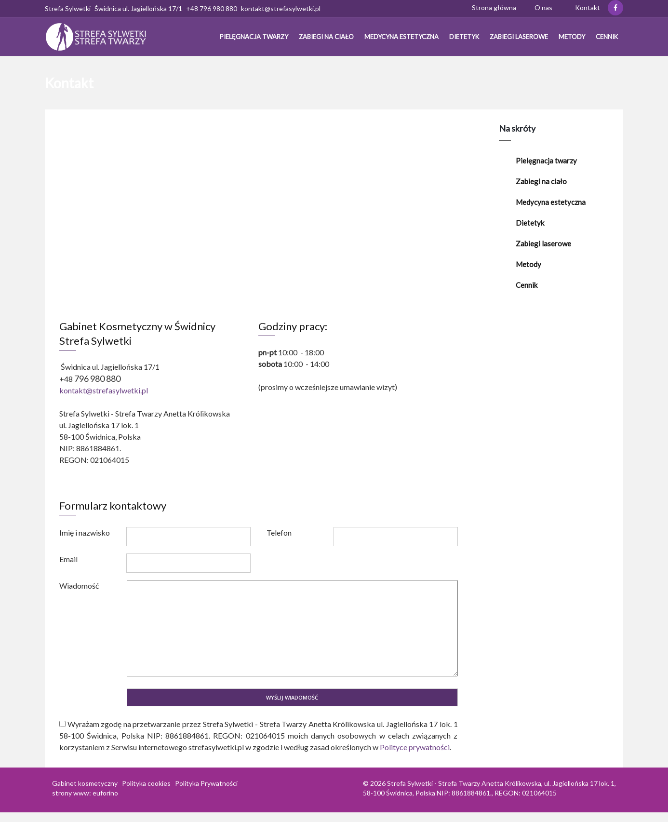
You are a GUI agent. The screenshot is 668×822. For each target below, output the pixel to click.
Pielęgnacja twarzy (254, 36)
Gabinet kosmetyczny (85, 783)
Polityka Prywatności (206, 783)
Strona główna (494, 7)
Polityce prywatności (415, 747)
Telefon (279, 532)
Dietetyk (464, 36)
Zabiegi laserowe (519, 36)
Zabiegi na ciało (326, 36)
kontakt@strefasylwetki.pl (103, 390)
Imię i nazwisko (84, 532)
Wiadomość (79, 585)
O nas (543, 7)
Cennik (607, 36)
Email (68, 559)
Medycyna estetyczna (401, 36)
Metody (572, 36)
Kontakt (587, 7)
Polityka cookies (146, 783)
